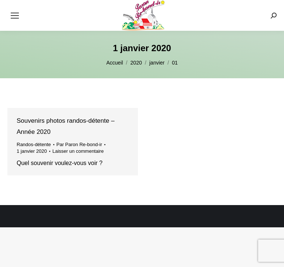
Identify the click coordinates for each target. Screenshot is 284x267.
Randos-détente (34, 144)
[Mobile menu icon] (14, 15)
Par (79, 144)
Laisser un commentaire (78, 151)
